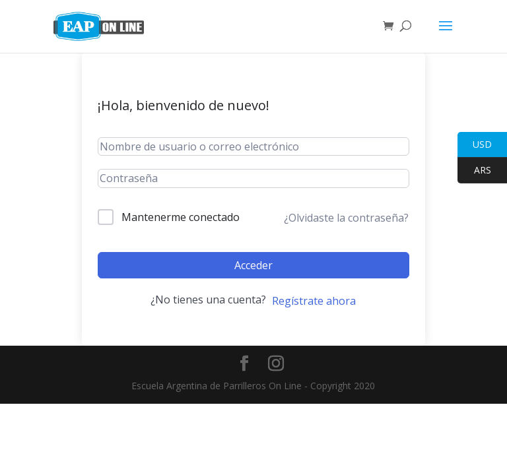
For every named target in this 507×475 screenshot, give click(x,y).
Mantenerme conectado (180, 217)
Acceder (253, 265)
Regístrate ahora (314, 301)
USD (474, 145)
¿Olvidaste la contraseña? (346, 217)
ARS (474, 170)
